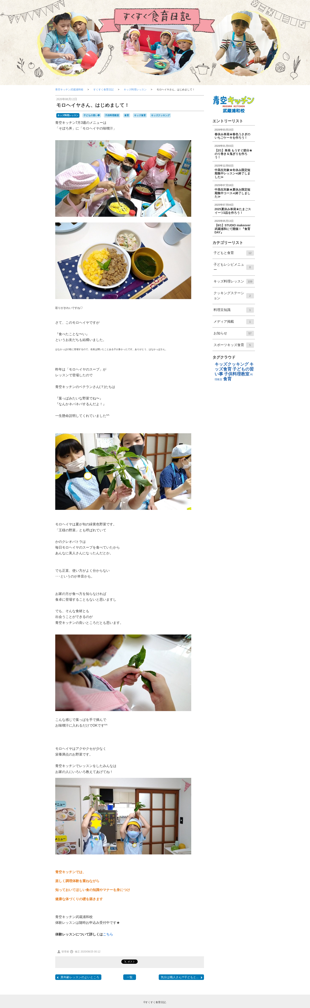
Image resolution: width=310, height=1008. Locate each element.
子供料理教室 (112, 115)
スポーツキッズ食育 (234, 346)
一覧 (130, 977)
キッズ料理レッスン (135, 89)
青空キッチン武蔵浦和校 (69, 89)
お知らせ (234, 335)
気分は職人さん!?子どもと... (182, 977)
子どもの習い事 (92, 115)
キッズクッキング (160, 115)
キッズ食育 (140, 115)
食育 (126, 115)
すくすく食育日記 (103, 89)
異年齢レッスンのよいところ (77, 977)
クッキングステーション (234, 297)
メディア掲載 (234, 323)
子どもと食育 (234, 254)
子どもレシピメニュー (234, 269)
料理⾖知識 (234, 311)
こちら (108, 934)
